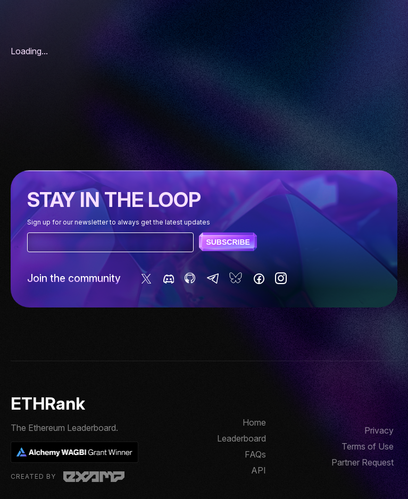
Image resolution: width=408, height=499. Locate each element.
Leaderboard (241, 438)
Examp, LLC (93, 476)
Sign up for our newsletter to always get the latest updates (118, 222)
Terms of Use (368, 446)
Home (254, 422)
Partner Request (362, 462)
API (258, 470)
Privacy (379, 430)
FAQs (255, 454)
